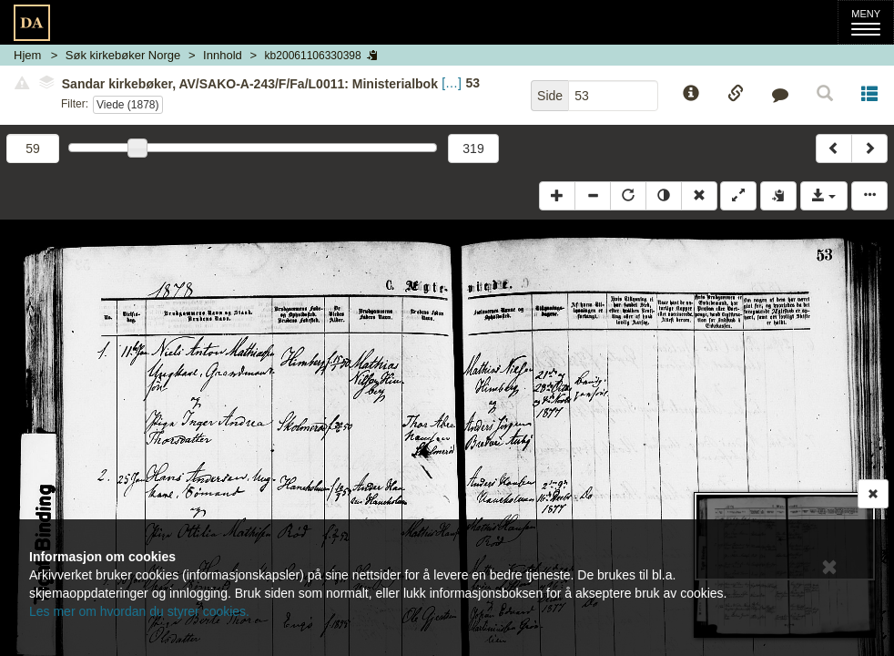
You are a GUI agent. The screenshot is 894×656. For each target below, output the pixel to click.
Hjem (27, 55)
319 (472, 148)
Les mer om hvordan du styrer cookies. (139, 611)
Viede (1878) (128, 104)
